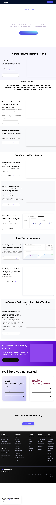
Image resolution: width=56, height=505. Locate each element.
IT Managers (17, 446)
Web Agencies (17, 439)
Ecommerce (17, 444)
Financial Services (18, 458)
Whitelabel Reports (51, 446)
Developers (16, 437)
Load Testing (3, 437)
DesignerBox (50, 461)
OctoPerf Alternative (41, 439)
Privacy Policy (45, 474)
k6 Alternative (40, 437)
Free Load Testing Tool (5, 452)
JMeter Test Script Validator (6, 453)
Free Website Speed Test (5, 450)
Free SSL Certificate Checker (6, 455)
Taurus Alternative (41, 444)
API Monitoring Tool (4, 441)
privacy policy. (10, 499)
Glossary (49, 437)
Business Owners (17, 453)
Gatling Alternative (41, 441)
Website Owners (17, 448)
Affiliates (30, 441)
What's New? (50, 441)
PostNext (49, 454)
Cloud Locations (50, 448)
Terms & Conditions (38, 474)
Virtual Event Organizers (19, 455)
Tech (29, 446)
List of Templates (50, 439)
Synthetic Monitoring (4, 444)
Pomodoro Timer (50, 458)
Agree (4, 501)
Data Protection (51, 474)
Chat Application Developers (19, 457)
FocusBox (49, 456)
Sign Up (30, 439)
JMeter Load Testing (4, 439)
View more (28, 423)
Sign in (30, 437)
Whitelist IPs (50, 444)
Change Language (50, 476)
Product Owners (17, 441)
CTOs (16, 451)
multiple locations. (11, 69)
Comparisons (31, 448)
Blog (29, 444)
